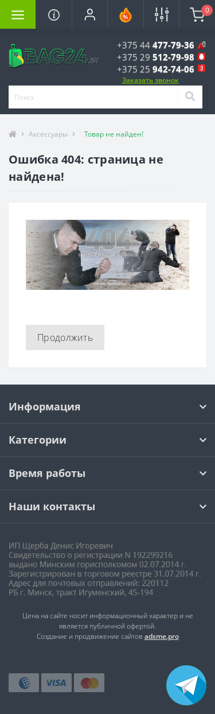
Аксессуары (48, 134)
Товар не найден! (113, 134)
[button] (89, 14)
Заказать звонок (150, 80)
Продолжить (65, 337)
